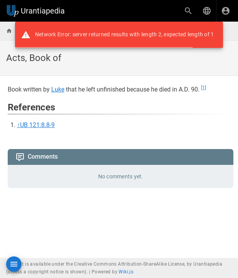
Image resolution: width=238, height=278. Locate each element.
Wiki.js (126, 272)
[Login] (225, 11)
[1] (203, 87)
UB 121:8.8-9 (37, 125)
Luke (57, 89)
